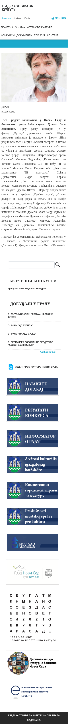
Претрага (57, 265)
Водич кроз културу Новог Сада (36, 367)
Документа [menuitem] (24, 35)
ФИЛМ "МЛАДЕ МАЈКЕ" (23, 334)
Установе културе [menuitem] (40, 27)
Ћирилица (6, 18)
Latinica (18, 18)
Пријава (61, 18)
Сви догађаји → (49, 351)
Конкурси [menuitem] (8, 35)
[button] (34, 77)
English (27, 18)
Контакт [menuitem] (52, 35)
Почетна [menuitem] (7, 27)
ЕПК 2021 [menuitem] (39, 35)
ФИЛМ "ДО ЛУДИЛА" (22, 325)
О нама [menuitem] (20, 27)
